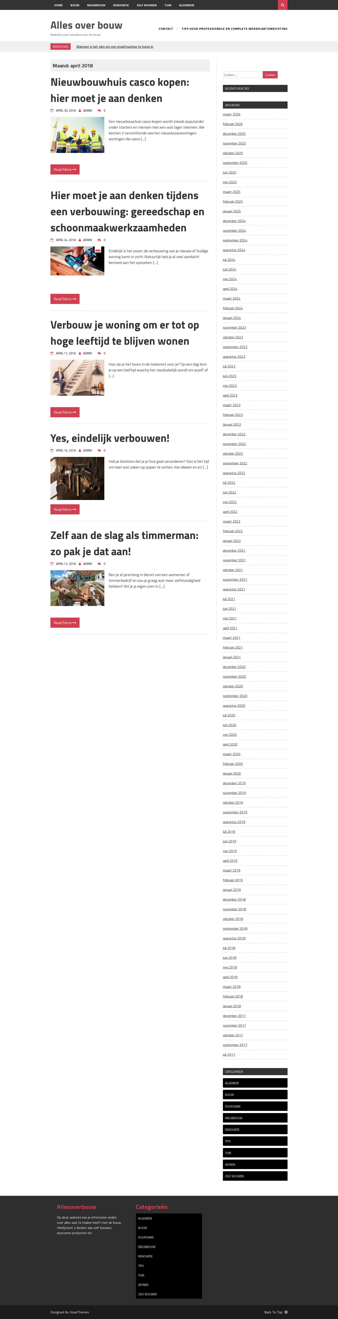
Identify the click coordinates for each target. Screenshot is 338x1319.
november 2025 (234, 143)
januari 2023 (232, 424)
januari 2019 (232, 889)
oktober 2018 (233, 918)
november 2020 (234, 676)
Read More (65, 169)
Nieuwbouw (96, 5)
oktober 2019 (233, 802)
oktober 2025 (233, 153)
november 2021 (234, 560)
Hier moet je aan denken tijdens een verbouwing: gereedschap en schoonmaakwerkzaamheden (127, 211)
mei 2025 (230, 182)
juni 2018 (229, 957)
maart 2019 (231, 870)
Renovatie (121, 5)
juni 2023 (229, 375)
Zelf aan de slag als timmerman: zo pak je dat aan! (124, 543)
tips (228, 1141)
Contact (60, 15)
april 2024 (230, 288)
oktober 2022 (233, 453)
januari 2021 (232, 657)
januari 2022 (232, 540)
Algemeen (186, 5)
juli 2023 (229, 366)
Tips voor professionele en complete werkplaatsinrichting (235, 29)
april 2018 (230, 977)
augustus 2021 (234, 589)
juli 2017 (229, 1054)
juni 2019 (229, 841)
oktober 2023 (233, 337)
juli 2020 (229, 715)
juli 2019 (229, 831)
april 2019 (230, 860)
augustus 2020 (234, 705)
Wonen (230, 1164)
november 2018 (234, 909)
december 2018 (234, 899)
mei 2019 (230, 850)
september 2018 (235, 928)
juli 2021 (229, 598)
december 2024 (234, 220)
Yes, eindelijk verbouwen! (109, 438)
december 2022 (234, 434)
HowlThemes (79, 1312)
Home (58, 5)
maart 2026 (231, 114)
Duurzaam (232, 1106)
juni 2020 (229, 724)
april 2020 (230, 744)
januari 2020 (232, 773)
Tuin (167, 5)
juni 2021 (229, 608)
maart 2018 (231, 986)
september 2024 (235, 240)
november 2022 (234, 443)
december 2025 (234, 133)
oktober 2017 (233, 1035)
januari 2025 (232, 211)
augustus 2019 (234, 821)
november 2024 (234, 230)
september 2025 (235, 162)
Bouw (74, 5)
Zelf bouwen (147, 5)
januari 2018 (232, 1006)
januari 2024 (232, 317)
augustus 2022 (234, 472)
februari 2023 (233, 414)
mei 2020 (230, 734)
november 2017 (234, 1025)
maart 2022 (231, 521)
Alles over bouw (86, 25)
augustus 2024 (234, 249)
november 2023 (234, 327)
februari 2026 (233, 123)
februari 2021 (233, 647)
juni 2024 (229, 269)
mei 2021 (230, 618)
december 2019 (234, 783)
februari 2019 (233, 880)
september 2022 (235, 463)
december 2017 (234, 1015)
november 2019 (234, 792)
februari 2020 (233, 763)
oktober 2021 (233, 569)
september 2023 (235, 346)
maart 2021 (231, 637)
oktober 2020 (233, 686)
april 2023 (230, 395)
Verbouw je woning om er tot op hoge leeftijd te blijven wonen (124, 332)
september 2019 (235, 812)
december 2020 (234, 666)
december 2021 (234, 550)
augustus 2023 (234, 356)
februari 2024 (233, 308)
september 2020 (235, 695)
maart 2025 (231, 191)
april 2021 (230, 628)
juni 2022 (229, 492)
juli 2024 (229, 259)
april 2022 (230, 511)
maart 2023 (231, 405)
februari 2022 (233, 531)
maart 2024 (231, 298)
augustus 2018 (234, 938)
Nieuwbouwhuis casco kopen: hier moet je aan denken (119, 89)
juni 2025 (229, 172)
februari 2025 (233, 201)
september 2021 (235, 579)
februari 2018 (233, 996)
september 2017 (235, 1044)
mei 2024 (230, 279)
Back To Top (276, 1312)
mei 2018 (230, 967)
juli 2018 (229, 947)
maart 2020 (231, 754)
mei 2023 (230, 385)
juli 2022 (229, 482)
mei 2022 (230, 502)
